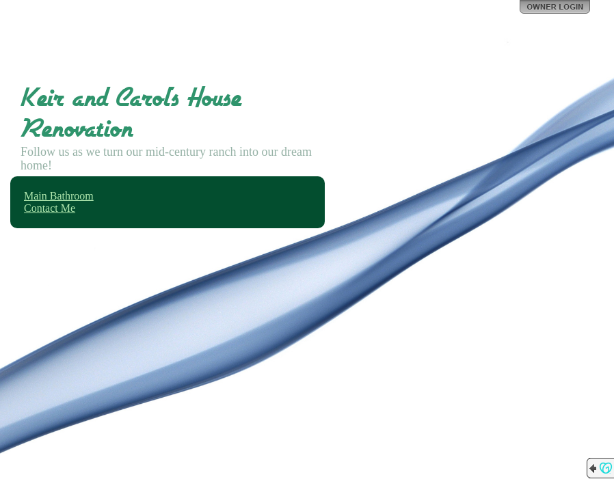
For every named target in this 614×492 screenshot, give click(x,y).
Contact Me (49, 208)
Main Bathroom (59, 196)
